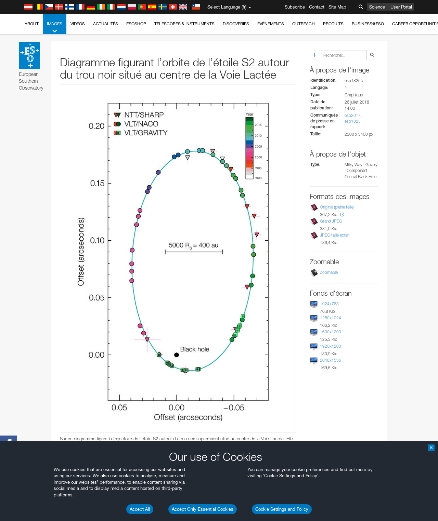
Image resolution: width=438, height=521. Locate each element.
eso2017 (353, 115)
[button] (342, 214)
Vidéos (77, 23)
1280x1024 (330, 317)
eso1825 (353, 121)
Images (54, 27)
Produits (333, 23)
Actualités (105, 23)
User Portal (401, 7)
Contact (316, 7)
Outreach (303, 23)
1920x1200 (330, 346)
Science (377, 7)
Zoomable (329, 272)
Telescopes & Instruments (184, 23)
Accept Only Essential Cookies (202, 509)
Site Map (337, 7)
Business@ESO (368, 23)
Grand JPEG (331, 221)
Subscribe (295, 7)
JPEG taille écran (334, 235)
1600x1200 (330, 331)
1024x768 (329, 303)
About (32, 23)
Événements (270, 23)
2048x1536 (330, 360)
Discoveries (236, 23)
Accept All (140, 509)
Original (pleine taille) (337, 207)
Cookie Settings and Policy (281, 509)
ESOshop (136, 23)
